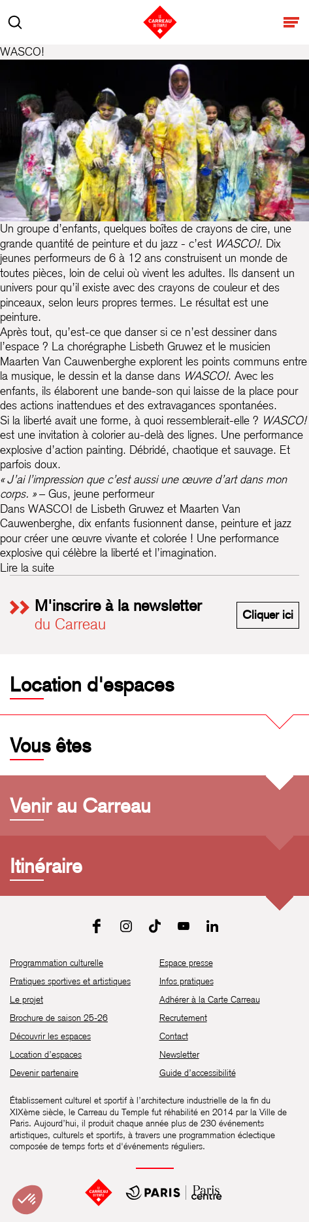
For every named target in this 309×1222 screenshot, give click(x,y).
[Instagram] (126, 926)
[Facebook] (97, 926)
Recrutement (183, 1017)
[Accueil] (98, 1192)
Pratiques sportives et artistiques (70, 981)
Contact (173, 1036)
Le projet (26, 999)
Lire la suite (27, 567)
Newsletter (179, 1054)
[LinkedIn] (212, 926)
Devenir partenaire (44, 1072)
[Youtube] (183, 926)
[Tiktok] (154, 926)
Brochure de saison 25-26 (59, 1017)
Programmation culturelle (56, 962)
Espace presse (186, 962)
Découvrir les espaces (50, 1036)
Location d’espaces (46, 1054)
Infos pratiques (186, 981)
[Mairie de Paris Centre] (174, 1192)
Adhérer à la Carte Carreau (209, 999)
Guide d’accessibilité (197, 1072)
